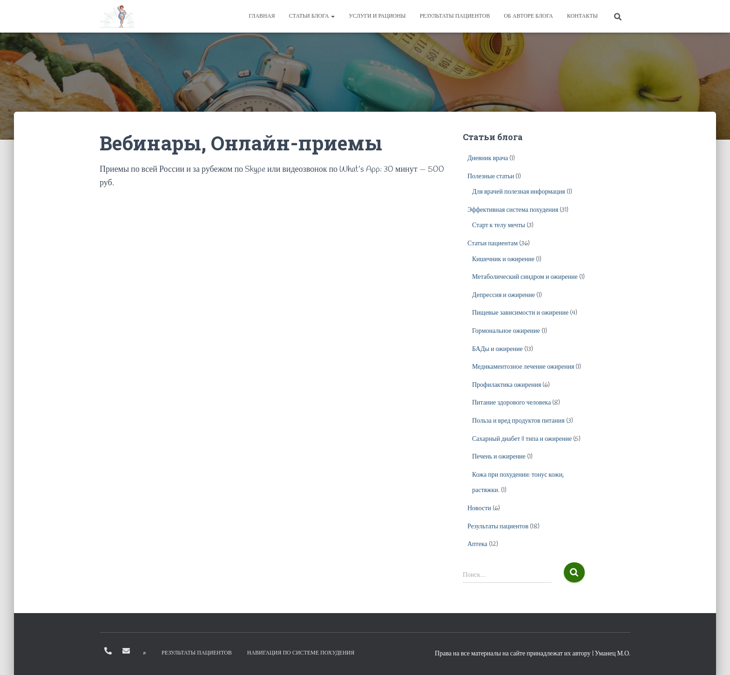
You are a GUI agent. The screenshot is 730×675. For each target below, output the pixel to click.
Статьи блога (312, 16)
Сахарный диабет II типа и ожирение (522, 439)
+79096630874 (108, 650)
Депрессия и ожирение (503, 295)
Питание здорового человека (511, 402)
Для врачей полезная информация (518, 192)
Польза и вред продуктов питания (518, 421)
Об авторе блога (528, 16)
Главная (262, 16)
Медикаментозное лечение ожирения (523, 367)
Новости (479, 508)
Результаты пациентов (454, 16)
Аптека (477, 544)
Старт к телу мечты (498, 225)
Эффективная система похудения (512, 210)
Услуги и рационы (377, 16)
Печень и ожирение (499, 456)
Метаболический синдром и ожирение (525, 277)
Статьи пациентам (492, 243)
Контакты (582, 16)
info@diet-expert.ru (126, 650)
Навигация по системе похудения (301, 653)
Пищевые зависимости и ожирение (520, 313)
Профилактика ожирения (506, 385)
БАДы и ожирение (497, 349)
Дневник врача (487, 158)
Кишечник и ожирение (503, 259)
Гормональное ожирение (506, 331)
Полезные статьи (490, 176)
